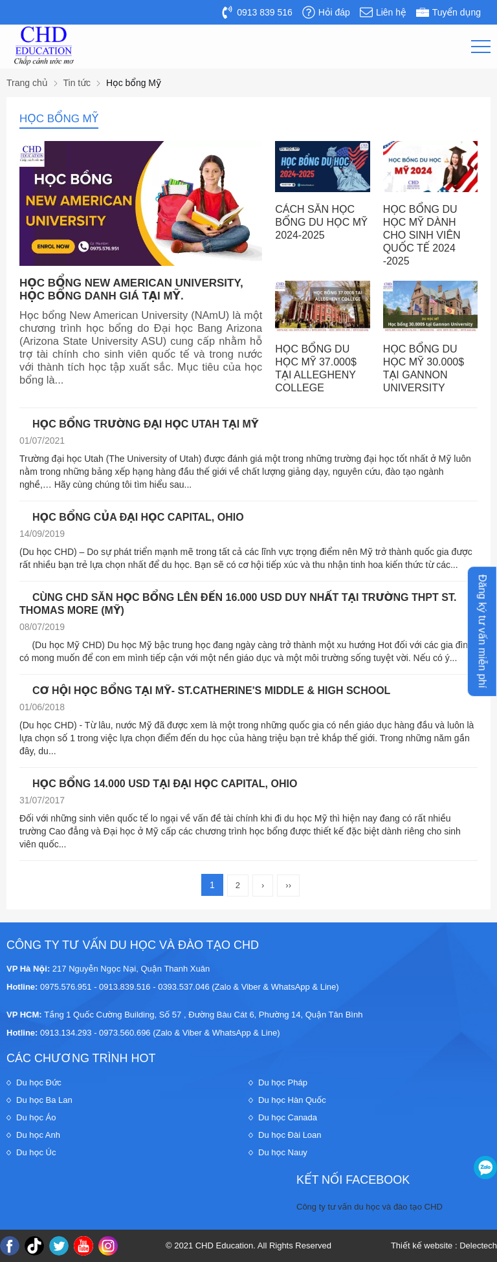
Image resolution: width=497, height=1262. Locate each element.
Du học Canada (287, 1117)
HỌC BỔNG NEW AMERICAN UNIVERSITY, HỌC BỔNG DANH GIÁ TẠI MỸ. (131, 289)
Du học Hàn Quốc (292, 1100)
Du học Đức (38, 1082)
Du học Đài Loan (290, 1135)
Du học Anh (38, 1135)
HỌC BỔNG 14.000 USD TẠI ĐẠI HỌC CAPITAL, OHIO (164, 783)
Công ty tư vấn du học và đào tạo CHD (369, 1207)
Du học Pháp (282, 1082)
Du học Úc (36, 1152)
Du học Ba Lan (44, 1100)
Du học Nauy (282, 1152)
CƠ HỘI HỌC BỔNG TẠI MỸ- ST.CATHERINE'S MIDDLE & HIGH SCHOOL (211, 690)
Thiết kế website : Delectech (444, 1245)
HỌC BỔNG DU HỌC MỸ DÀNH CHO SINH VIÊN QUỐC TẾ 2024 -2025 (422, 235)
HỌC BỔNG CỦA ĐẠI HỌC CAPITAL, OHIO (138, 517)
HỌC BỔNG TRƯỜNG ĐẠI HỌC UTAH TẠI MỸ (145, 424)
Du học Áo (36, 1117)
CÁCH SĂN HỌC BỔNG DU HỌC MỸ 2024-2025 (321, 222)
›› (288, 885)
